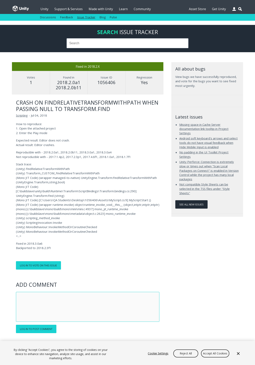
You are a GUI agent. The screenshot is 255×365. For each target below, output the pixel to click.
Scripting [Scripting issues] (22, 115)
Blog (102, 17)
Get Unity (219, 9)
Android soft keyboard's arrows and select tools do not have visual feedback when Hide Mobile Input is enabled (208, 142)
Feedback (66, 17)
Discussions (48, 17)
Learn (123, 9)
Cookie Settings (158, 353)
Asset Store (197, 9)
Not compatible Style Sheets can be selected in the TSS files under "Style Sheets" (204, 188)
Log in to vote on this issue (38, 265)
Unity (44, 9)
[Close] (238, 353)
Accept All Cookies (215, 353)
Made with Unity (101, 9)
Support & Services (68, 9)
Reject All (186, 353)
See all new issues (191, 204)
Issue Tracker (86, 17)
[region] (127, 353)
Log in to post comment (36, 329)
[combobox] (127, 43)
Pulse (113, 17)
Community (142, 9)
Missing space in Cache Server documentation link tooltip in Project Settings (204, 129)
